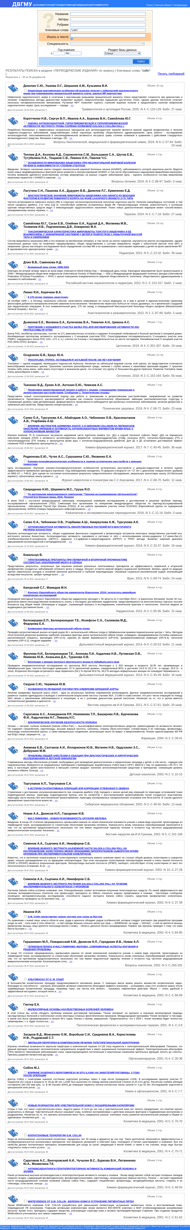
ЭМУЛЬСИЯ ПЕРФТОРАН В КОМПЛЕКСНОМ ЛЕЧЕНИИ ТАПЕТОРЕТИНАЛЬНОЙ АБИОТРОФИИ (83, 1042)
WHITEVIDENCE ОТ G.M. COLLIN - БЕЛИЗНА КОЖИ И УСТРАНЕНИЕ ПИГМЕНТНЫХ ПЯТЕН (81, 1201)
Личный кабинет (163, 5)
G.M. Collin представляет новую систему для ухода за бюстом (65, 916)
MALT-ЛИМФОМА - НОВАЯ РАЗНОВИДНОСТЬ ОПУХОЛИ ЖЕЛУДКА (67, 818)
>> (72, 105)
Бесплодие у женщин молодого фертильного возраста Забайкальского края (73, 661)
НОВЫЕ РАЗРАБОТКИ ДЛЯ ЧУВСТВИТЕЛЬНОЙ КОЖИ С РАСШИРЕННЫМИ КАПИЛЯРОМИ (81, 1105)
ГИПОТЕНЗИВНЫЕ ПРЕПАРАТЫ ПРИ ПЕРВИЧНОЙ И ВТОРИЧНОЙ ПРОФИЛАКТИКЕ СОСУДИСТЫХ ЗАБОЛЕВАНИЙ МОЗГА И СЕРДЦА (75, 561)
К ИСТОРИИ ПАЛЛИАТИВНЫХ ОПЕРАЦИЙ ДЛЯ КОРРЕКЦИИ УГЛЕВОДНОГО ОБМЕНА (78, 788)
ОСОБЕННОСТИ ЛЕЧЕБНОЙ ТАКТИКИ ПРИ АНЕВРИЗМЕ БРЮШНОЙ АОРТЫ (73, 689)
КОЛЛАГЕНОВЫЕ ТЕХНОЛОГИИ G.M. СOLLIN (54, 1135)
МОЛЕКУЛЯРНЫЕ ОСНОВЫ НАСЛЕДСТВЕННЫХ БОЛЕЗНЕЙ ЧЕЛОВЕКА (71, 1009)
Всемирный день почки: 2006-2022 (48, 267)
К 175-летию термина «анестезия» (48, 297)
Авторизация (180, 5)
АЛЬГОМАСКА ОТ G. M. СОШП (46, 979)
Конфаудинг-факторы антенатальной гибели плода (59, 628)
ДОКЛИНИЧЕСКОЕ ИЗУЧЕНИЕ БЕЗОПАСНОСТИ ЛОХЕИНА (62, 722)
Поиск (149, 5)
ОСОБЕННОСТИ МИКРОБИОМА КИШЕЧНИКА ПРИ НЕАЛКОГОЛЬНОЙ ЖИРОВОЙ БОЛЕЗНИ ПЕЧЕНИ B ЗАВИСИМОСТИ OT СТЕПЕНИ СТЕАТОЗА (79, 164)
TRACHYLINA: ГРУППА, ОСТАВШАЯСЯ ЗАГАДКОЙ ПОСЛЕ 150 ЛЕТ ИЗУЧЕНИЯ (74, 359)
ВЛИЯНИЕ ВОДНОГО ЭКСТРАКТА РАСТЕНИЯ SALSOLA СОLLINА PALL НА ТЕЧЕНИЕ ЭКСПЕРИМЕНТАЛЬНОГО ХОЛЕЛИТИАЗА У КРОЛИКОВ (75, 885)
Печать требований (171, 73)
